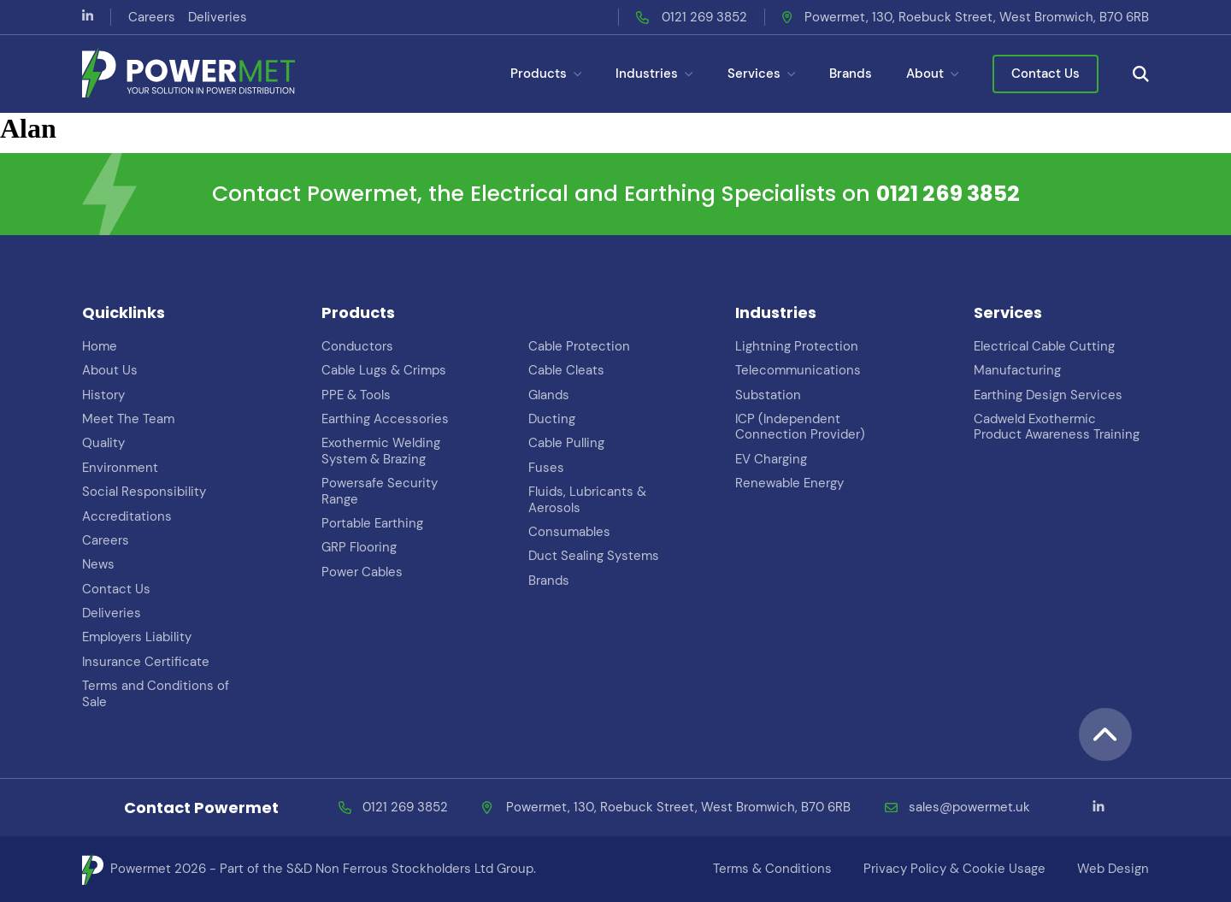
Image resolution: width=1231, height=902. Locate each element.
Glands (548, 395)
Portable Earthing (372, 523)
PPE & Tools (356, 395)
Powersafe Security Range (379, 491)
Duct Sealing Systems (593, 555)
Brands (850, 73)
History (103, 395)
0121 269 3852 (704, 17)
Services (761, 73)
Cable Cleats (566, 370)
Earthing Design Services (1048, 395)
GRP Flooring (359, 547)
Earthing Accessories (385, 418)
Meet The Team (128, 418)
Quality (103, 442)
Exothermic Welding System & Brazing (380, 450)
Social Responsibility (144, 491)
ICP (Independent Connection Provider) (800, 426)
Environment (120, 467)
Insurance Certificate (145, 661)
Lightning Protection (796, 346)
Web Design (1113, 868)
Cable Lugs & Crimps (383, 370)
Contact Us (1045, 73)
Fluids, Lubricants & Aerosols (587, 499)
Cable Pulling (566, 442)
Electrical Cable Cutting (1044, 346)
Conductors (357, 346)
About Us (110, 370)
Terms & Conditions (772, 868)
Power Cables (362, 572)
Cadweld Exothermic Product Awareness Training (1057, 426)
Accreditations (127, 516)
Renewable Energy (789, 483)
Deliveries (217, 17)
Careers (151, 17)
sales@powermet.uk (969, 807)
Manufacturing (1017, 370)
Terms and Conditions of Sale (155, 693)
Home (99, 346)
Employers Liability (136, 637)
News (98, 564)
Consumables (569, 531)
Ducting (551, 418)
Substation (768, 395)
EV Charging (771, 459)
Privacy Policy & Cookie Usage (954, 868)
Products (545, 73)
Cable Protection (579, 346)
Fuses (546, 467)
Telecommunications (798, 370)
